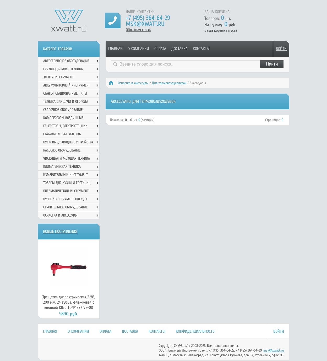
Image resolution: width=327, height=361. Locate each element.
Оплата (160, 48)
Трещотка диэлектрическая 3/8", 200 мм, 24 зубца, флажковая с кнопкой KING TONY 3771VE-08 (68, 302)
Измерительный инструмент (65, 175)
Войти (281, 48)
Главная (115, 48)
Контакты (201, 48)
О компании (138, 48)
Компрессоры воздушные (63, 118)
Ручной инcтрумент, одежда (65, 199)
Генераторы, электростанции (65, 126)
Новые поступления (60, 231)
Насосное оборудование (61, 150)
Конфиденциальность (195, 331)
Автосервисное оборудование (66, 61)
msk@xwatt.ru (145, 24)
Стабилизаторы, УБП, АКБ (62, 134)
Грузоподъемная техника (63, 69)
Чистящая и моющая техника (66, 158)
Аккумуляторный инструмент (66, 85)
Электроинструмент (58, 77)
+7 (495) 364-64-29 (148, 18)
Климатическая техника (62, 166)
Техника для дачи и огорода (65, 101)
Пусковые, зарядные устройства (68, 142)
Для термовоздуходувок (169, 83)
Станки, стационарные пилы (65, 93)
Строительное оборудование (65, 207)
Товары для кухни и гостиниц (67, 183)
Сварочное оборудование (63, 109)
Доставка (179, 48)
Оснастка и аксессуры (133, 83)
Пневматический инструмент (66, 191)
